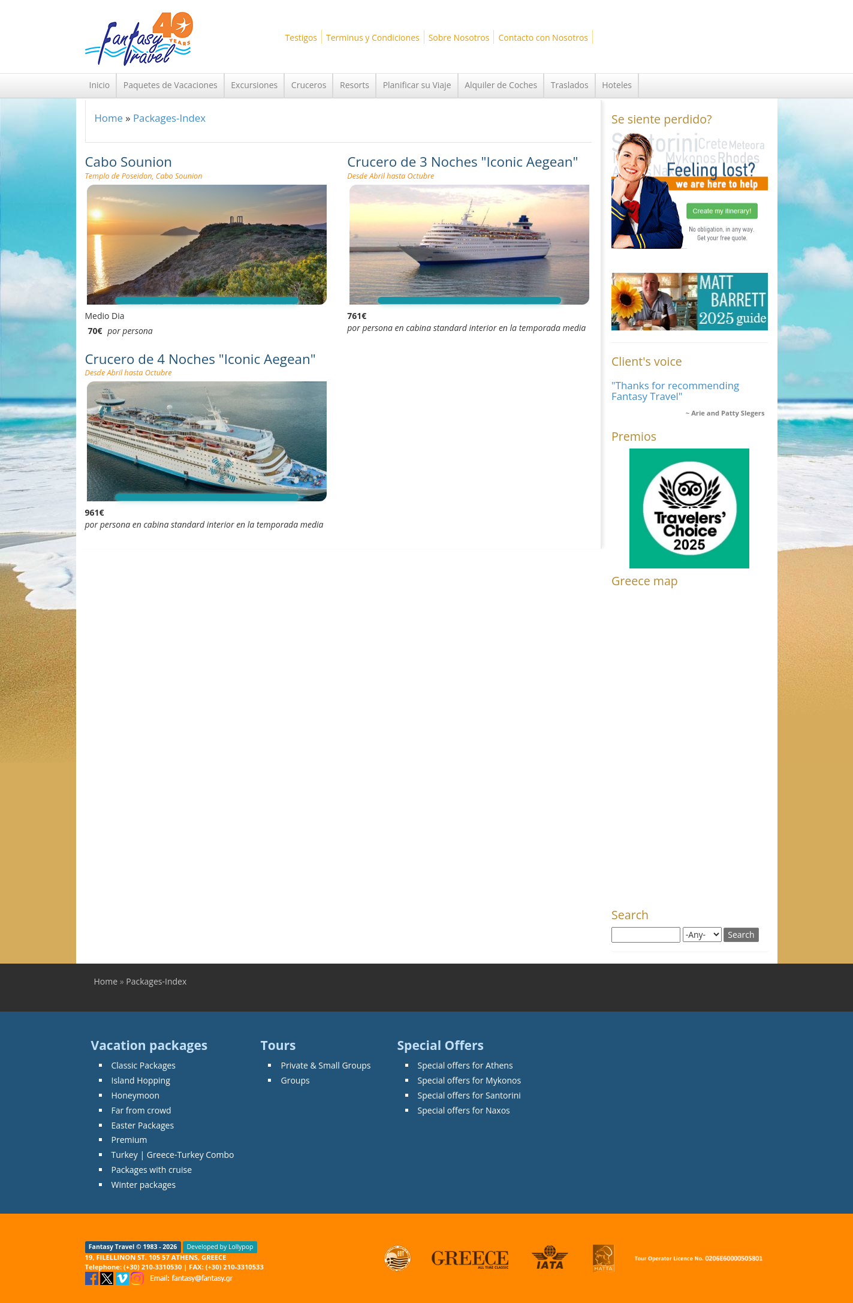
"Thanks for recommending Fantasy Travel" (675, 390)
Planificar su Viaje (417, 85)
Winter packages (143, 1184)
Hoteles (617, 85)
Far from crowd (141, 1110)
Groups (295, 1080)
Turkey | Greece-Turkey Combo (172, 1154)
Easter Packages (142, 1125)
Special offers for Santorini (469, 1095)
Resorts (354, 85)
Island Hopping (140, 1080)
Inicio (99, 85)
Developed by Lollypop (219, 1247)
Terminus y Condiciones (373, 37)
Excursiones (254, 85)
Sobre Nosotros (459, 37)
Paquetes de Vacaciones (170, 85)
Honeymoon (135, 1095)
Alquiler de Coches (501, 85)
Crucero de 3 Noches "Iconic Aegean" (462, 161)
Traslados (570, 85)
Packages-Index (169, 118)
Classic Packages (143, 1065)
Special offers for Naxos (464, 1110)
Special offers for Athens (465, 1065)
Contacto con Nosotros (543, 37)
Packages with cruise (151, 1169)
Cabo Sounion (129, 161)
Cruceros (309, 85)
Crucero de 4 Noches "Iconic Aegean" (200, 359)
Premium (129, 1139)
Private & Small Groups (325, 1065)
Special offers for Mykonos (470, 1080)
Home (109, 118)
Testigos (301, 37)
